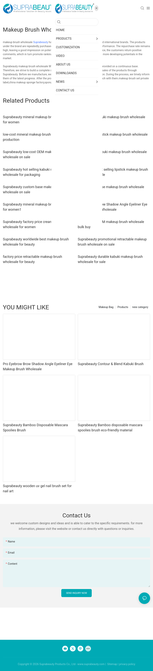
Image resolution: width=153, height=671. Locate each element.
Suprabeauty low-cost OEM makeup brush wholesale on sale (35, 154)
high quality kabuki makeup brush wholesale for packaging (111, 119)
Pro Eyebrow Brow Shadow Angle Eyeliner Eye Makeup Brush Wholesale (112, 206)
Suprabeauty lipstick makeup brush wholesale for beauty (113, 137)
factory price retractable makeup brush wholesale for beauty (32, 259)
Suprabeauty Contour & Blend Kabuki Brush (111, 364)
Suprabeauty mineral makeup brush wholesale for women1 (38, 206)
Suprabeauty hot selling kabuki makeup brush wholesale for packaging (37, 172)
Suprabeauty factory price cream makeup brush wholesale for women (39, 224)
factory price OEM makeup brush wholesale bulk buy (111, 224)
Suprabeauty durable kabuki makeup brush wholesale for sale (110, 259)
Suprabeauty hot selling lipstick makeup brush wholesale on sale (113, 172)
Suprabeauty (40, 42)
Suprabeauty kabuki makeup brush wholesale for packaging (112, 154)
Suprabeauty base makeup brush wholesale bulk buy (111, 189)
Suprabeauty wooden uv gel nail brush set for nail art (37, 488)
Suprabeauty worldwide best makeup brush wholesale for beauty (36, 241)
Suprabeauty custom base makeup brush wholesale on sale (34, 189)
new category (140, 307)
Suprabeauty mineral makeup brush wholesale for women (38, 119)
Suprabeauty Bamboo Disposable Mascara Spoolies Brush (35, 427)
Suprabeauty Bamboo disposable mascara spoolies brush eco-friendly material (110, 427)
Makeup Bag (106, 307)
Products (122, 307)
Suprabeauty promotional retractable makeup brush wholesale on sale (112, 241)
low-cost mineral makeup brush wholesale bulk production (38, 137)
